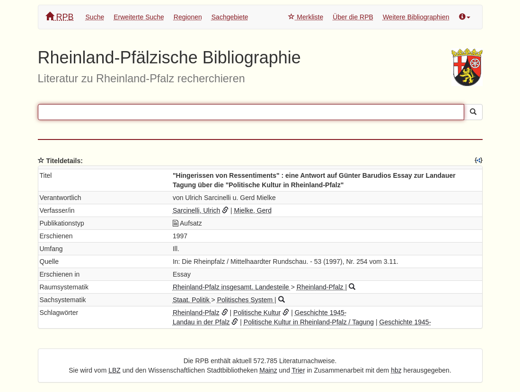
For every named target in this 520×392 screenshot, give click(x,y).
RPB (59, 17)
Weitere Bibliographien (416, 17)
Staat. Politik (192, 300)
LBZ (114, 370)
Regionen (188, 17)
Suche (95, 17)
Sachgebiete (230, 17)
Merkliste (305, 17)
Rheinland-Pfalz (321, 287)
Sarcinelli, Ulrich (196, 210)
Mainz (268, 370)
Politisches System (245, 300)
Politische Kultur (257, 312)
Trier (298, 370)
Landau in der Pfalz (201, 322)
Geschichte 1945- (321, 312)
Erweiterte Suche (139, 17)
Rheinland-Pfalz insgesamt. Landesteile (232, 287)
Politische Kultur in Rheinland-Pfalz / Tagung (309, 322)
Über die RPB (353, 17)
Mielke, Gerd (253, 210)
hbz (396, 370)
